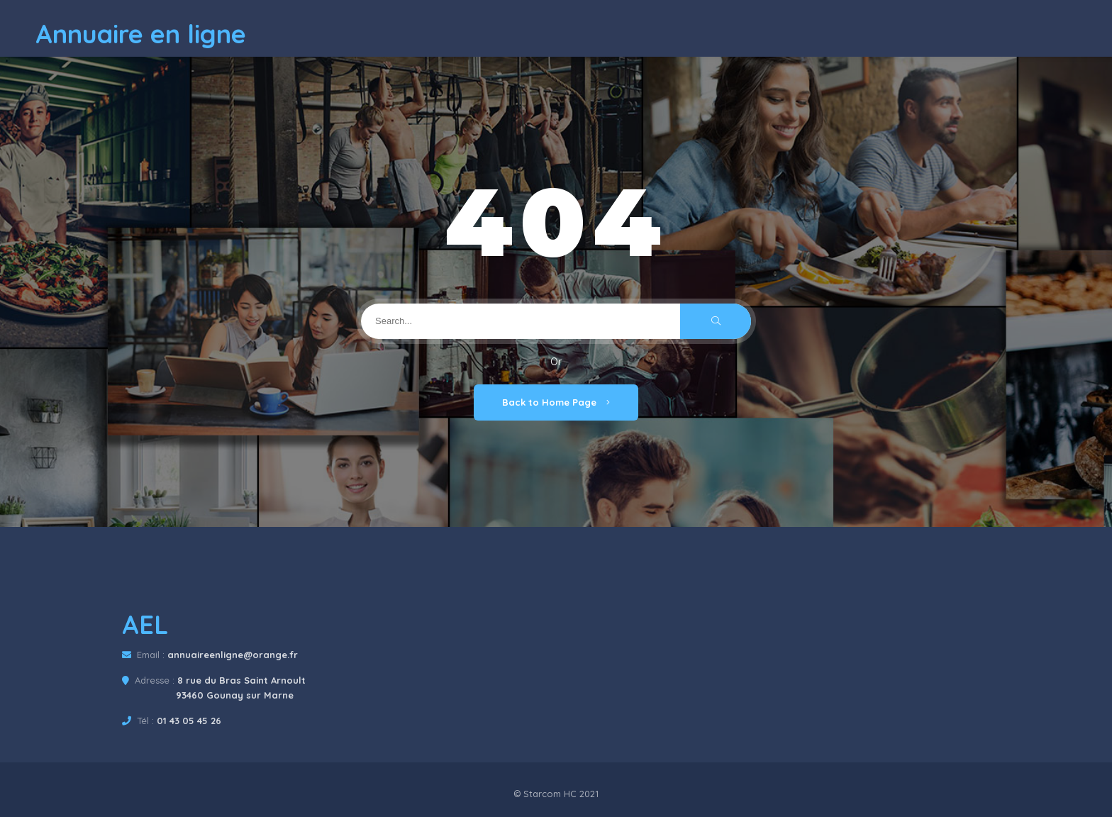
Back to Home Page (556, 402)
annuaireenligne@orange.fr (232, 654)
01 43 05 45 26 (189, 720)
